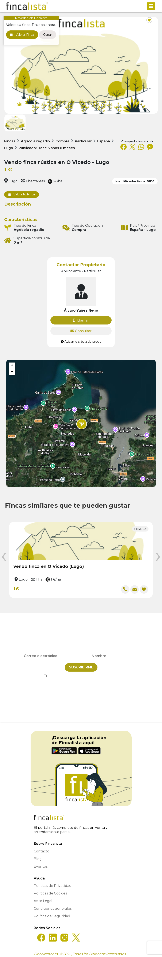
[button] (81, 424)
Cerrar (47, 35)
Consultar (81, 331)
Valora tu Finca (21, 194)
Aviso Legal (43, 898)
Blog (38, 856)
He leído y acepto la (81, 673)
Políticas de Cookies (50, 891)
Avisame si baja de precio (81, 342)
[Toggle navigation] (151, 6)
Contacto (41, 849)
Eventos (40, 864)
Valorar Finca (22, 35)
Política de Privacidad (100, 673)
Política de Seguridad (52, 913)
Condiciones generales (53, 906)
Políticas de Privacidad (53, 883)
